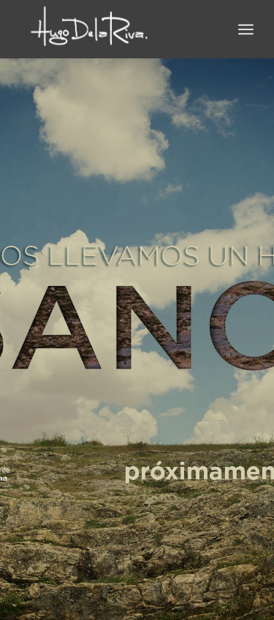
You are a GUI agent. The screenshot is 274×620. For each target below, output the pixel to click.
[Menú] (246, 29)
